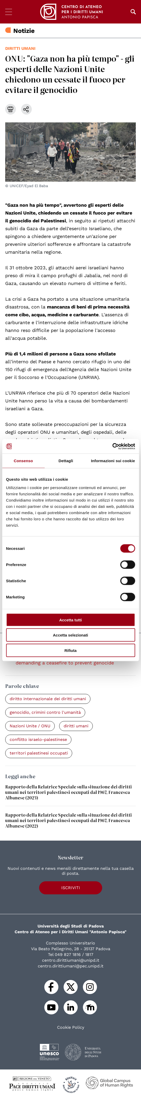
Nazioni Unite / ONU (30, 725)
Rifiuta (70, 650)
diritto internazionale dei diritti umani (48, 698)
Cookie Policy (70, 1027)
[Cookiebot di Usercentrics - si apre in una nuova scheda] (112, 446)
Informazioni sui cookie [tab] (113, 461)
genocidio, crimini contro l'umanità (45, 712)
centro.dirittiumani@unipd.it (70, 960)
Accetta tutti (70, 619)
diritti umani (20, 48)
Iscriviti (70, 887)
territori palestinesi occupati (39, 753)
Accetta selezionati (70, 635)
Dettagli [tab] (66, 461)
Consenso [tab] (23, 461)
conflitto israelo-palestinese (38, 739)
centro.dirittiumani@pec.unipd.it (70, 966)
